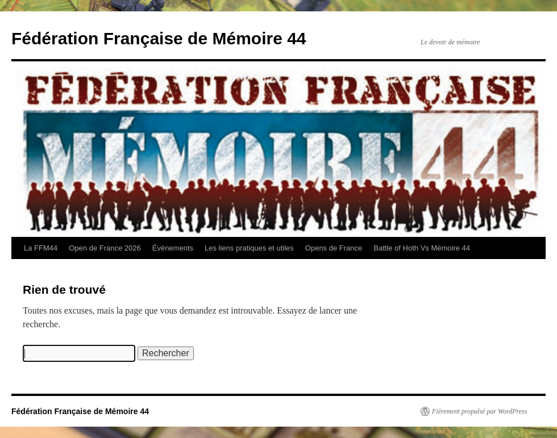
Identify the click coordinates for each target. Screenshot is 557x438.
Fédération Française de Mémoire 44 (158, 38)
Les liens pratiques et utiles (249, 248)
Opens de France (333, 248)
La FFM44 (40, 248)
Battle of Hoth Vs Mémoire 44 (421, 248)
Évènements (172, 248)
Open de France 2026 (104, 248)
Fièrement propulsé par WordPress (479, 411)
